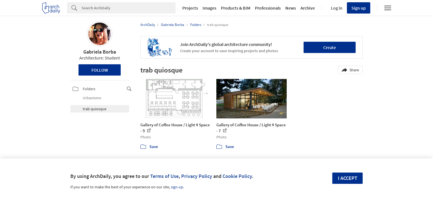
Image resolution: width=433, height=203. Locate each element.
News (290, 8)
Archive (307, 8)
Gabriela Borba (99, 51)
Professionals (268, 8)
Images (209, 8)
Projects (190, 8)
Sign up (358, 8)
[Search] (129, 8)
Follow (99, 70)
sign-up (177, 186)
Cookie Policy (237, 176)
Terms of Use (164, 176)
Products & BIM (235, 8)
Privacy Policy (196, 176)
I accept (347, 178)
